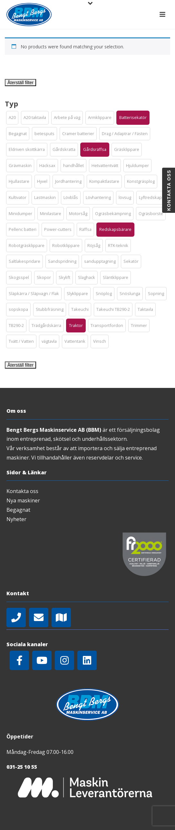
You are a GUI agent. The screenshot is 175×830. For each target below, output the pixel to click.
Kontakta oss (22, 491)
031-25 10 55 (21, 766)
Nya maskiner (23, 500)
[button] (12, 118)
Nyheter (16, 519)
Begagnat (18, 509)
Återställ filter (20, 82)
